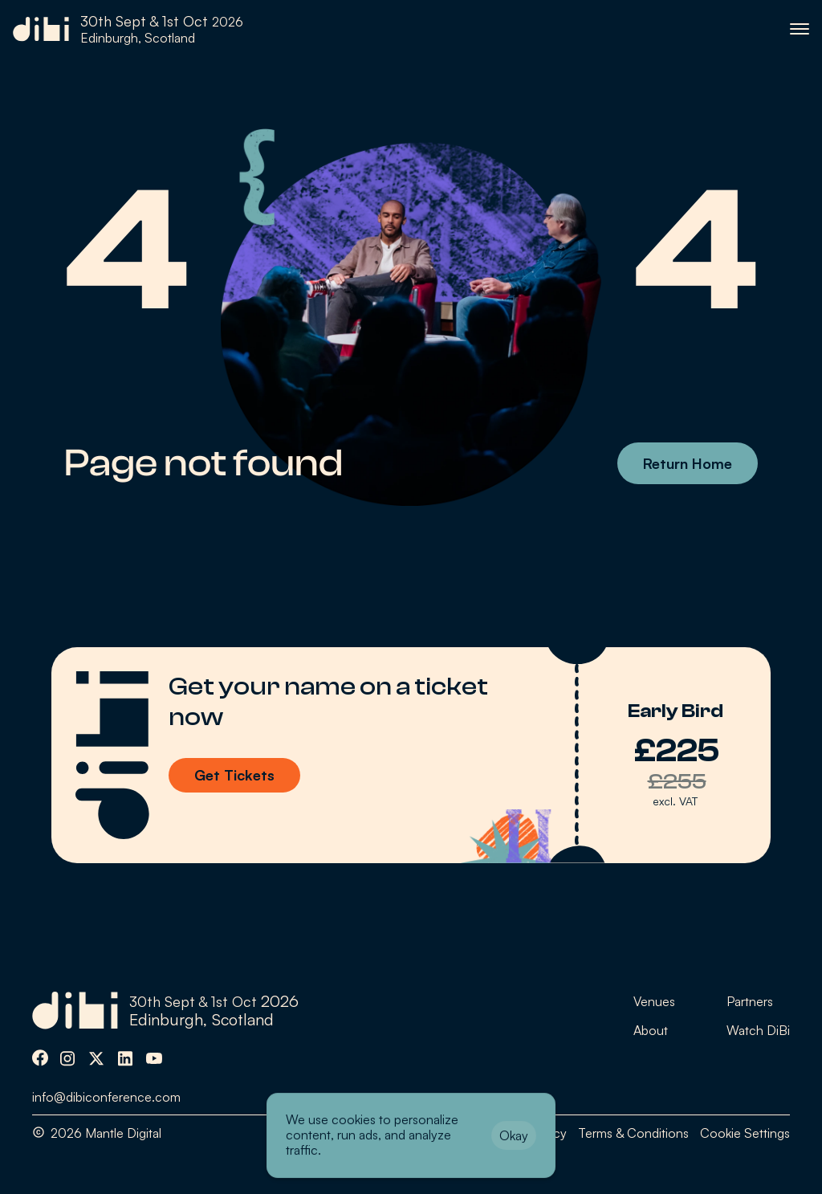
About (650, 1030)
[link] (128, 29)
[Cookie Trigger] (745, 1133)
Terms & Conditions (633, 1133)
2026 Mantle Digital (106, 1133)
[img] (40, 1057)
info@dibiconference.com (106, 1097)
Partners (749, 1001)
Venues (654, 1001)
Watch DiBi (758, 1030)
